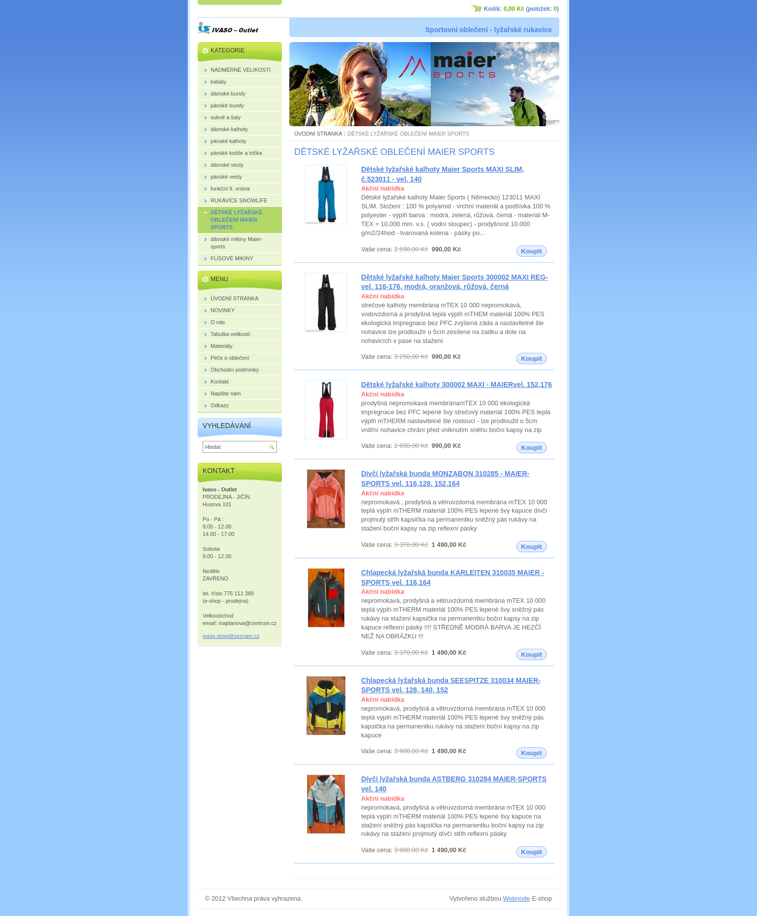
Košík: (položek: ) (521, 8)
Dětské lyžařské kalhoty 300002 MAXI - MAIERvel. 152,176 (456, 384)
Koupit (531, 251)
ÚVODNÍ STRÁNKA (318, 134)
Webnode (516, 898)
